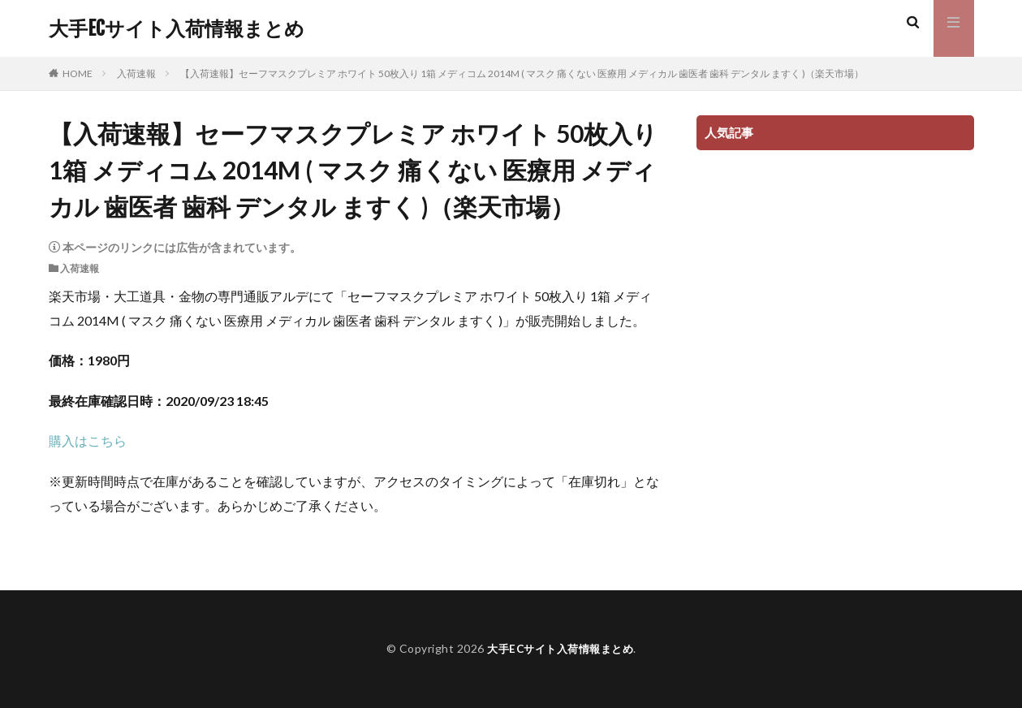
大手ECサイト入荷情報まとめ (176, 28)
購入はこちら (88, 440)
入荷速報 (136, 73)
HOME (78, 73)
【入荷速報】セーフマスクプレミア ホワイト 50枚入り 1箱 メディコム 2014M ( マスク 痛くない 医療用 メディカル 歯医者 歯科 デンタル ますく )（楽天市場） (522, 73)
